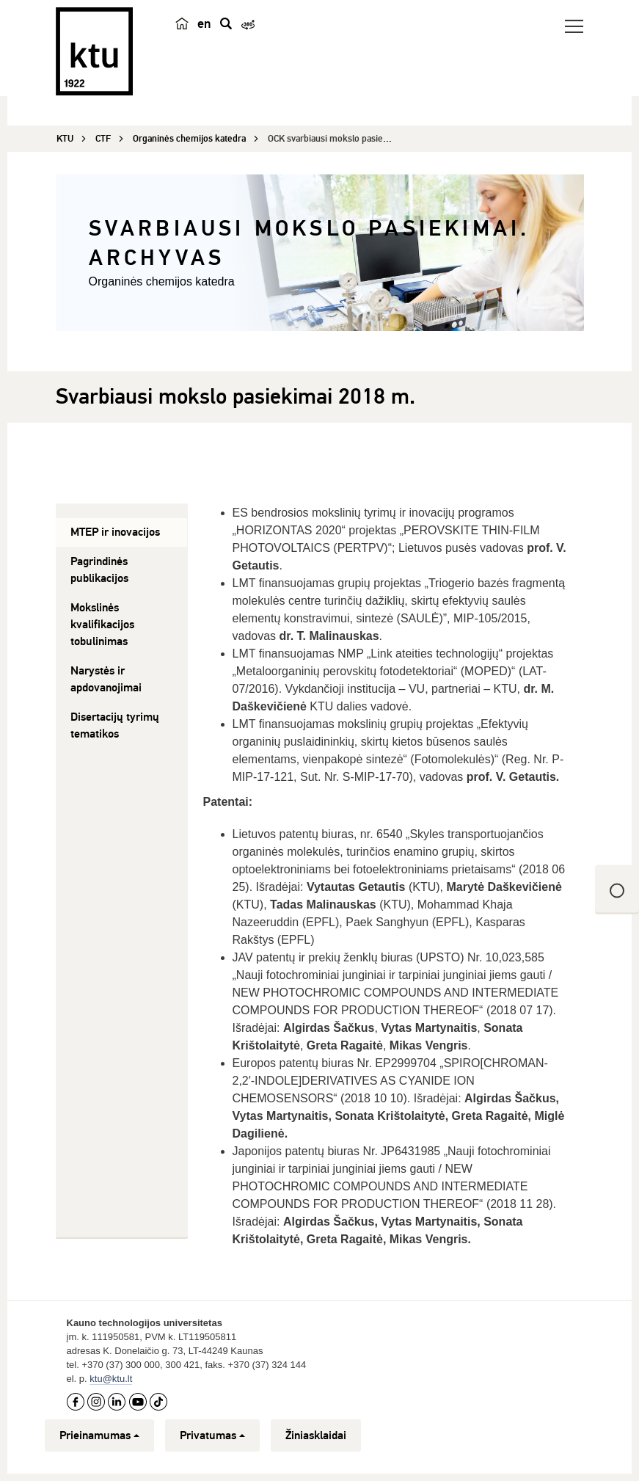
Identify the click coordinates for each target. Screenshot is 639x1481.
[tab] (121, 532)
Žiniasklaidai (315, 1435)
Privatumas (212, 1435)
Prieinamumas (99, 1435)
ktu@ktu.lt (111, 1378)
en (204, 23)
